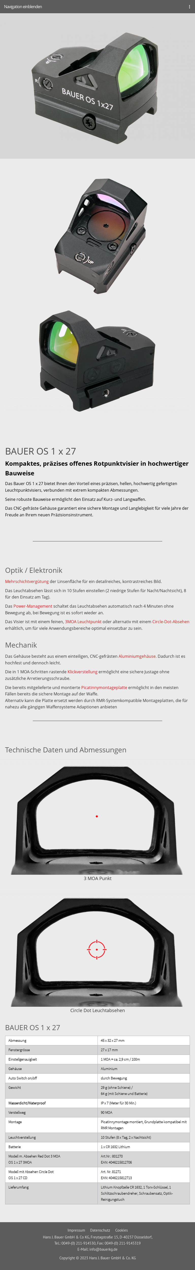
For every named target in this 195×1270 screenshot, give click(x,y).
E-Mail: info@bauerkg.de (97, 1249)
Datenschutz (100, 1230)
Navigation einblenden (23, 6)
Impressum (76, 1230)
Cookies (121, 1230)
